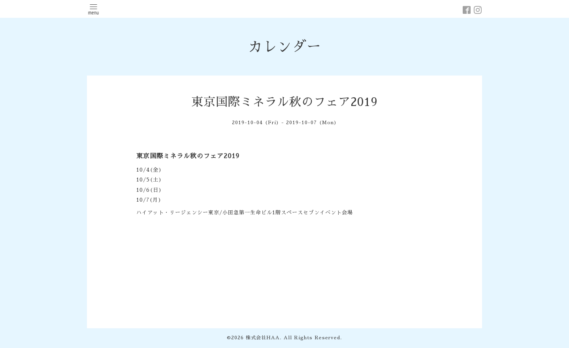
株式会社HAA (263, 337)
